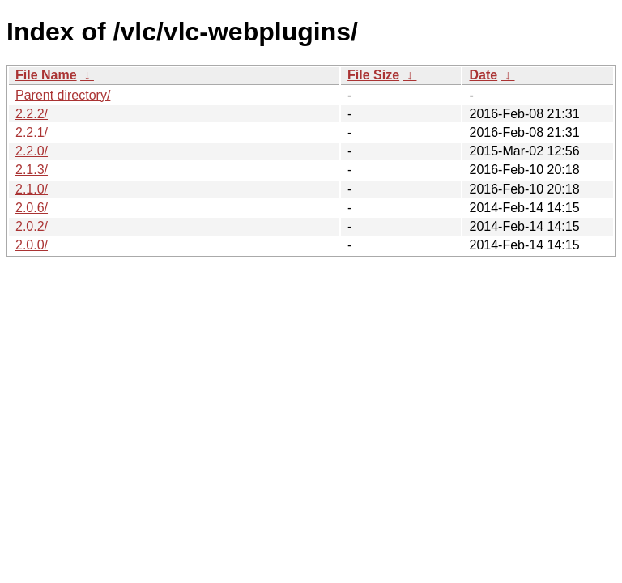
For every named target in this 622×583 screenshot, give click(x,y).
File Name (46, 75)
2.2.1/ (31, 132)
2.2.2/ (31, 114)
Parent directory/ (62, 95)
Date (483, 75)
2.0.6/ (31, 208)
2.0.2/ (31, 226)
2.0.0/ (31, 245)
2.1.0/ (31, 189)
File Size (373, 75)
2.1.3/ (31, 170)
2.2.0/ (31, 151)
